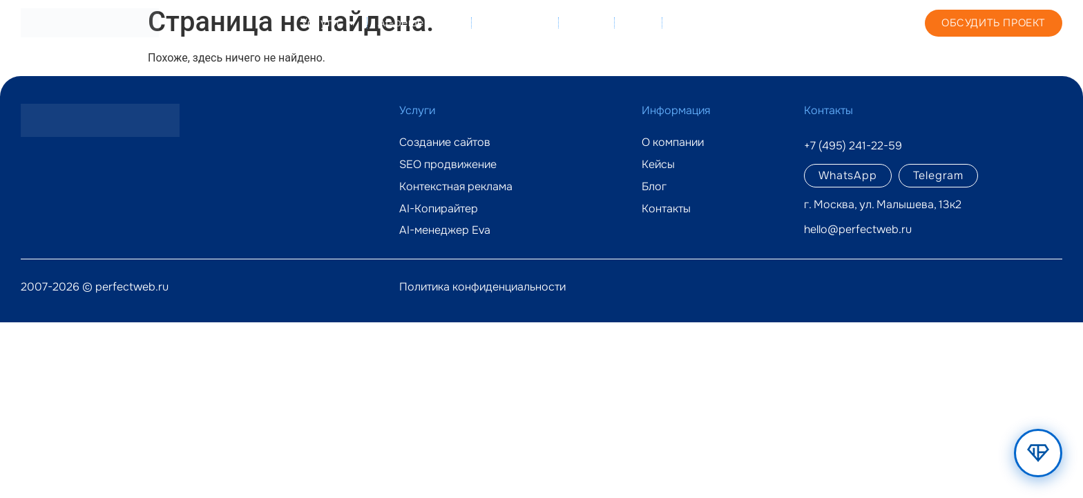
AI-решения (419, 22)
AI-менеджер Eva (444, 230)
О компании (515, 22)
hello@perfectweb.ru (858, 229)
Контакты (698, 22)
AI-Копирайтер (438, 209)
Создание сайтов (444, 142)
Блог (638, 22)
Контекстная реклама (455, 187)
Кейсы (586, 22)
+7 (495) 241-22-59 (824, 22)
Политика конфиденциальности (482, 286)
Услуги (328, 22)
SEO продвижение (448, 165)
